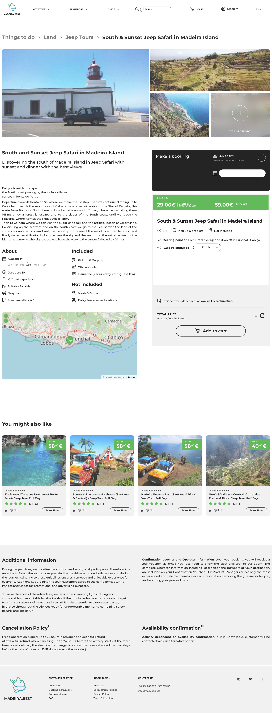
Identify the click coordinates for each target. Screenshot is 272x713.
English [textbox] (207, 247)
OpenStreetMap (113, 377)
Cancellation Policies (105, 690)
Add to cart (211, 330)
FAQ (51, 698)
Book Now (52, 510)
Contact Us (55, 685)
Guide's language (173, 247)
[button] (48, 9)
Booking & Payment (60, 690)
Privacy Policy (101, 694)
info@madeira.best (149, 691)
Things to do (18, 37)
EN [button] (257, 9)
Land (50, 37)
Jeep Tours (80, 37)
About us (99, 685)
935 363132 (164, 686)
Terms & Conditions (104, 698)
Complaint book (58, 694)
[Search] (155, 9)
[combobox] (207, 247)
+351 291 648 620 (147, 686)
